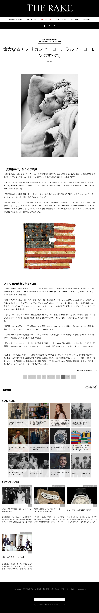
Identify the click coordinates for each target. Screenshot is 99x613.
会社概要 (38, 589)
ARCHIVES (46, 19)
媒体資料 (46, 589)
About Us (18, 589)
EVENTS (86, 19)
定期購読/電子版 (28, 589)
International (82, 589)
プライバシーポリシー (68, 589)
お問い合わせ (54, 589)
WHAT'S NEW (15, 19)
